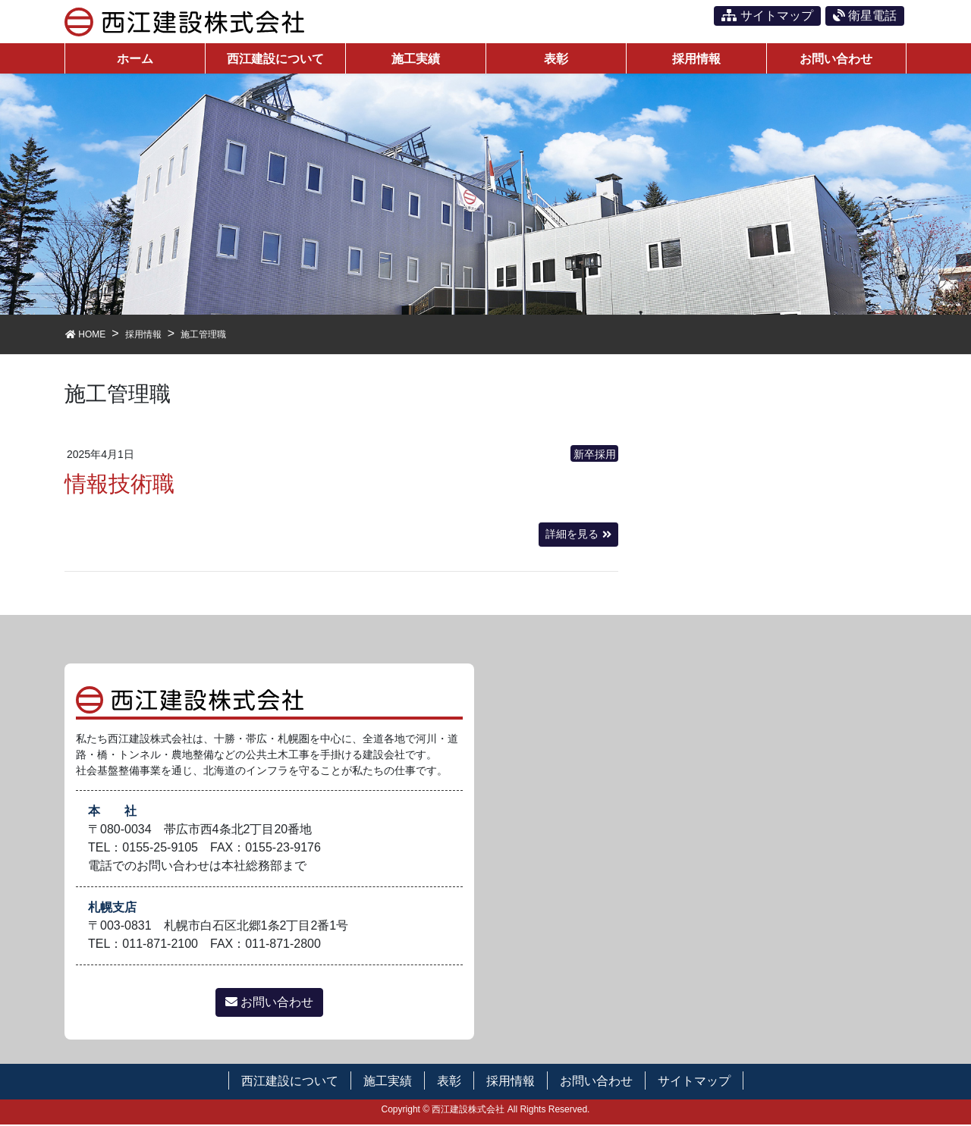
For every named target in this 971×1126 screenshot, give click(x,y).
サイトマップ (766, 15)
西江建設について (289, 1082)
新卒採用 (594, 456)
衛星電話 (865, 15)
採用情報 (510, 1082)
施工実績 (387, 1082)
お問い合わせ (269, 1003)
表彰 (449, 1082)
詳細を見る (572, 536)
